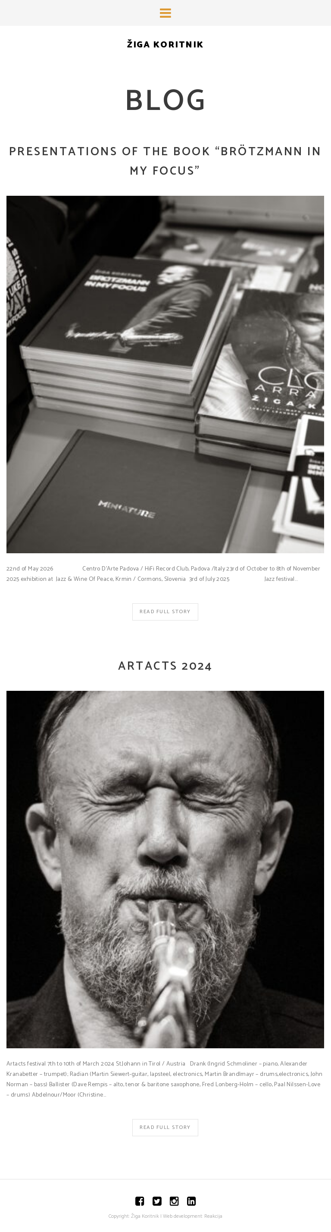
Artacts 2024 (165, 666)
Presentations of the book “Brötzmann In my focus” (165, 161)
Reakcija (213, 1216)
